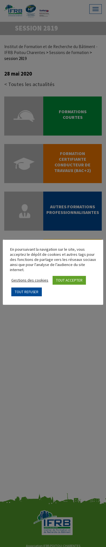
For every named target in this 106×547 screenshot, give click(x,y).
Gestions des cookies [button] (29, 280)
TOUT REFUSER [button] (26, 291)
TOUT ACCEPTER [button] (69, 280)
